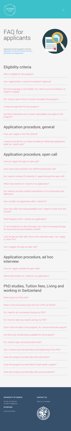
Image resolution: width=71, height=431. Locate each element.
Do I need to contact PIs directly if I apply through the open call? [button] (34, 176)
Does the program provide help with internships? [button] (27, 357)
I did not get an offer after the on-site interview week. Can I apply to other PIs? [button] (34, 238)
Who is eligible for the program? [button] (19, 74)
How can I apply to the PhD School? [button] (21, 134)
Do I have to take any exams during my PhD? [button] (25, 319)
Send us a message (43, 401)
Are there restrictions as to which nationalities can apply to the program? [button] (33, 115)
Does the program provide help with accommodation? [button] (29, 372)
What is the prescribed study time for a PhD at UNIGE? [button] (30, 305)
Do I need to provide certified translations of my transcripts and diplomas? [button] (34, 192)
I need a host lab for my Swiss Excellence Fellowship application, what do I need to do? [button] (34, 143)
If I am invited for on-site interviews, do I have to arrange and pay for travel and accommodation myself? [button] (35, 228)
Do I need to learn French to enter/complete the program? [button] (31, 99)
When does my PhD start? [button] (16, 297)
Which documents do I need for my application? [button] (26, 183)
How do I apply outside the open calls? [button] (22, 268)
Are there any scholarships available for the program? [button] (29, 334)
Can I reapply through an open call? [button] (20, 246)
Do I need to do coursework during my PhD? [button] (25, 312)
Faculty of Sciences (10, 401)
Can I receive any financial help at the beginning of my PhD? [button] (32, 349)
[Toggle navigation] (63, 10)
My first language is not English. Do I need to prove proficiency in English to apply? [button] (34, 90)
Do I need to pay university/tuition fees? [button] (23, 342)
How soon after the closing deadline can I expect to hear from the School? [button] (35, 210)
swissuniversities (9, 411)
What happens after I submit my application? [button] (25, 219)
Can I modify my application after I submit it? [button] (25, 201)
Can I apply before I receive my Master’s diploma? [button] (27, 81)
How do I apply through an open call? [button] (21, 161)
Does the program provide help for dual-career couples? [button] (30, 364)
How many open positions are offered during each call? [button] (30, 168)
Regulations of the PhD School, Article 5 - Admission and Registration (18, 52)
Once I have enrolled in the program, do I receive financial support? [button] (35, 327)
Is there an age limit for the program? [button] (21, 106)
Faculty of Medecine (10, 404)
